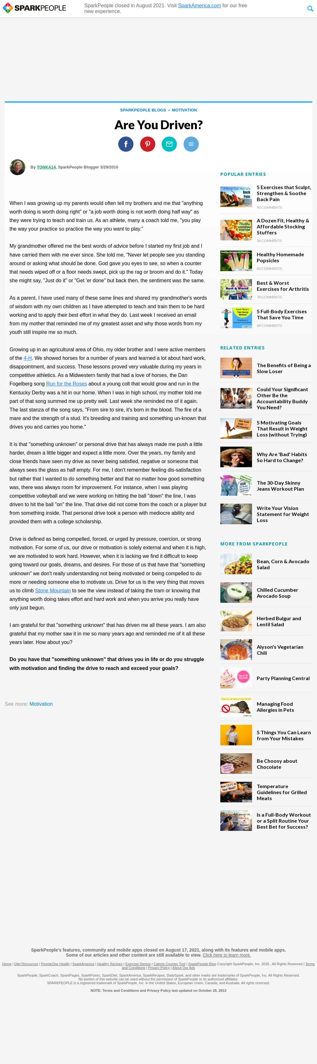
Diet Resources (26, 964)
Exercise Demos (138, 964)
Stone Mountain (53, 590)
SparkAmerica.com (199, 5)
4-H (27, 358)
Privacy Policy (159, 968)
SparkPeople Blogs (143, 110)
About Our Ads (183, 968)
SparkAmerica (83, 964)
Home (6, 964)
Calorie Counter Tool (169, 964)
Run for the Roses (66, 383)
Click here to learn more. (227, 955)
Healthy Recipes (109, 964)
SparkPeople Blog (202, 964)
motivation (184, 110)
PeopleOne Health (55, 964)
